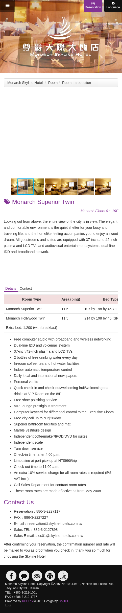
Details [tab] (10, 288)
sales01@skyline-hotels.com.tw (58, 536)
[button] (114, 97)
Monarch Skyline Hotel (25, 83)
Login (8, 605)
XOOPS (27, 601)
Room (53, 83)
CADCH (64, 601)
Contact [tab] (26, 288)
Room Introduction (76, 83)
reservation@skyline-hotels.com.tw (55, 523)
